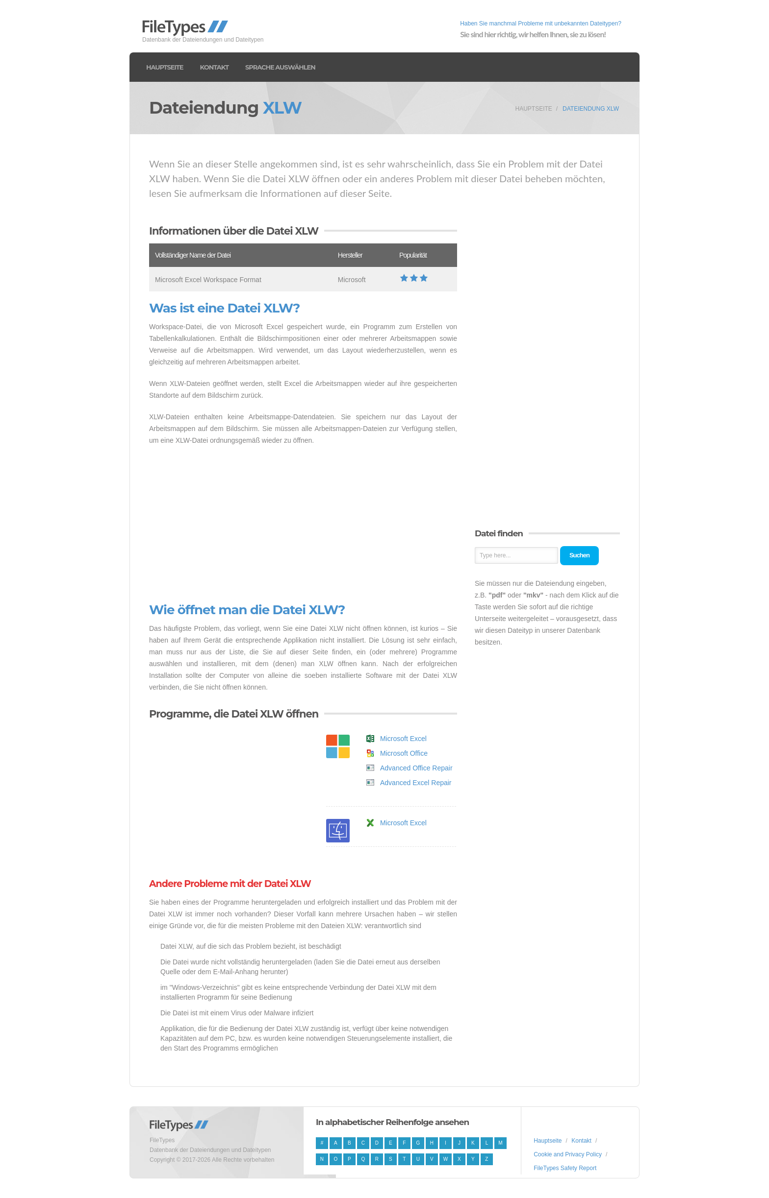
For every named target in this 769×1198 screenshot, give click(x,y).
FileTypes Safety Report (565, 1168)
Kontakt (214, 67)
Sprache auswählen (280, 67)
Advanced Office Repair (416, 768)
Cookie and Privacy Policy (568, 1154)
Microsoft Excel (403, 739)
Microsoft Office (404, 753)
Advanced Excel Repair (416, 783)
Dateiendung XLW (591, 108)
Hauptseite (164, 67)
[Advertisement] (303, 524)
